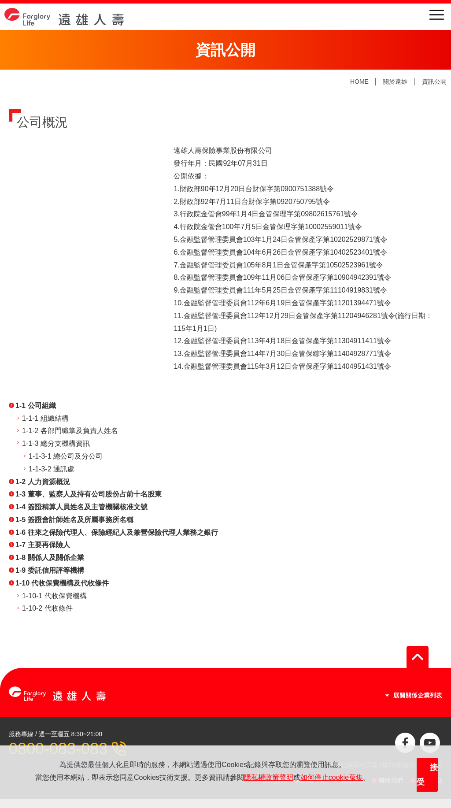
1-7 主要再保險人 (42, 545)
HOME (359, 81)
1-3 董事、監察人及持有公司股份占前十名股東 (88, 494)
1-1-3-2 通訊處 (51, 469)
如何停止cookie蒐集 (331, 777)
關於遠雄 (395, 81)
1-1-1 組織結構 (45, 418)
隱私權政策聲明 (268, 777)
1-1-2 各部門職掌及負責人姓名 (70, 430)
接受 (427, 775)
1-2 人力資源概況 (42, 482)
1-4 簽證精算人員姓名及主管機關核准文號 (81, 507)
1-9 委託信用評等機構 (49, 570)
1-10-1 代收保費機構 (54, 596)
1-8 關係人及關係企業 (49, 557)
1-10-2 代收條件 (47, 608)
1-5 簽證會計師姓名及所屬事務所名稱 (74, 519)
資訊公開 (434, 81)
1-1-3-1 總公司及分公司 (66, 456)
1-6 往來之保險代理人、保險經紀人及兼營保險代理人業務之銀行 (116, 532)
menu (436, 14)
